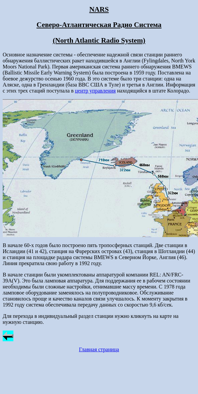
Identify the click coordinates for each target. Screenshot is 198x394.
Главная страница (99, 349)
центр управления (95, 90)
